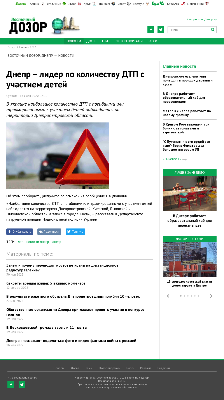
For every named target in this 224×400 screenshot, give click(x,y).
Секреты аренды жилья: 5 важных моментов (46, 283)
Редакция (164, 368)
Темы (106, 41)
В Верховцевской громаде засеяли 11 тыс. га (46, 327)
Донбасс (104, 4)
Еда (158, 3)
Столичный (54, 4)
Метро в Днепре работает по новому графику (187, 113)
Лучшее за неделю (190, 172)
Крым (87, 4)
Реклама (145, 368)
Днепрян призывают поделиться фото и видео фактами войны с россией (71, 340)
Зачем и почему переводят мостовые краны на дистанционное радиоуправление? (62, 268)
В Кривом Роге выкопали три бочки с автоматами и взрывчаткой (186, 128)
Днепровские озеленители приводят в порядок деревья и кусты (188, 80)
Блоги (152, 41)
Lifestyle (138, 4)
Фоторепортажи (129, 41)
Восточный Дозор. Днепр (30, 55)
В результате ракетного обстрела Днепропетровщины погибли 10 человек (73, 296)
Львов (72, 4)
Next (211, 296)
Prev (168, 296)
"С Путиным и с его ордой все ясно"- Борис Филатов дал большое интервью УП (186, 145)
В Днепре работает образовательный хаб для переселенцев (184, 97)
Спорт (122, 4)
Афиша (35, 4)
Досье (91, 41)
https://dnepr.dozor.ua (44, 22)
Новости (66, 55)
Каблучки (173, 4)
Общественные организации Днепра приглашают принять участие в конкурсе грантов (75, 312)
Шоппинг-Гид (195, 4)
